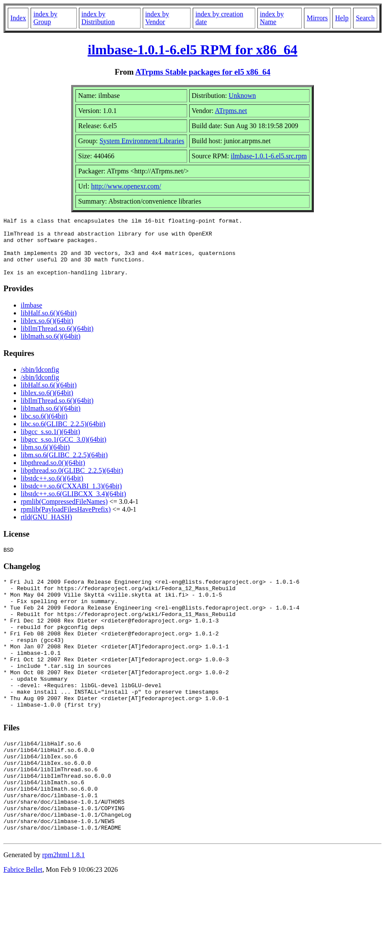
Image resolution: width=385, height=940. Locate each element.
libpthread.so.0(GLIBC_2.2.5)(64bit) (72, 482)
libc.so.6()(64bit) (44, 427)
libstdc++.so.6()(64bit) (52, 490)
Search (365, 18)
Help (341, 18)
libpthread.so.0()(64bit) (53, 474)
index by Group (45, 17)
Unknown (242, 95)
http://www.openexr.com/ (126, 186)
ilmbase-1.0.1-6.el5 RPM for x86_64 (192, 49)
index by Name (272, 17)
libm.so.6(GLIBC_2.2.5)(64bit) (64, 466)
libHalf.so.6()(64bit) (49, 324)
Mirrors (317, 18)
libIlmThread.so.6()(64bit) (57, 340)
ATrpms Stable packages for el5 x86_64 (202, 71)
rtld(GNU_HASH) (46, 528)
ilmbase (31, 317)
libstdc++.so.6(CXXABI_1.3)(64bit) (71, 497)
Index (18, 18)
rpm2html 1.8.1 (63, 914)
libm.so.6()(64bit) (45, 458)
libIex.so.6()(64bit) (47, 332)
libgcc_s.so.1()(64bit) (50, 443)
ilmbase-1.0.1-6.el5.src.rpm (269, 156)
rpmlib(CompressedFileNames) (64, 513)
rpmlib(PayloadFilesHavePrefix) (66, 521)
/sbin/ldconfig (40, 381)
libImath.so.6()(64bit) (51, 348)
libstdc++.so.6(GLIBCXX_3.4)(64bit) (73, 505)
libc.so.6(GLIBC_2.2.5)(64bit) (63, 435)
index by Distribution (98, 17)
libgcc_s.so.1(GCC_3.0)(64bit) (63, 451)
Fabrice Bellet (22, 929)
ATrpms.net (231, 110)
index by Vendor (157, 17)
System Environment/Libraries (142, 141)
